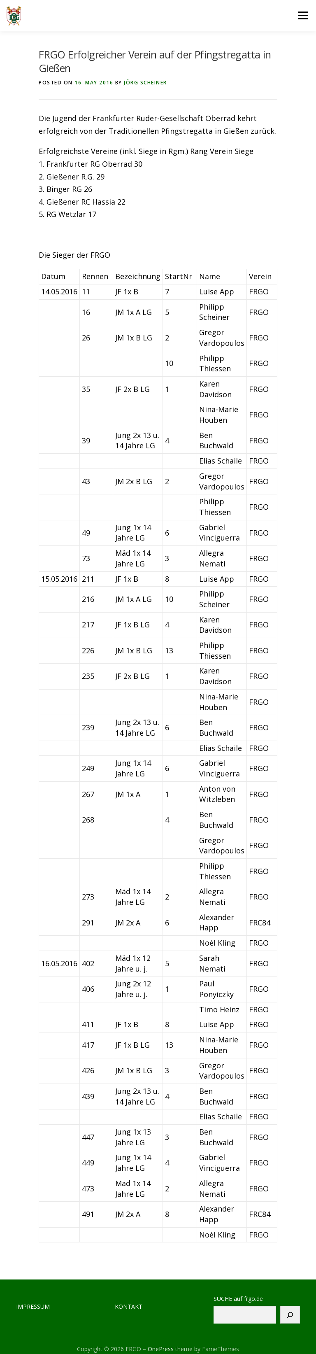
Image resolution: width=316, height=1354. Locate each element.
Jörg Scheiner (145, 82)
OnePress (161, 1349)
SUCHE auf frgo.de (238, 1299)
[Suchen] (290, 1315)
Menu (302, 15)
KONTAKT (128, 1306)
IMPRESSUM (33, 1306)
